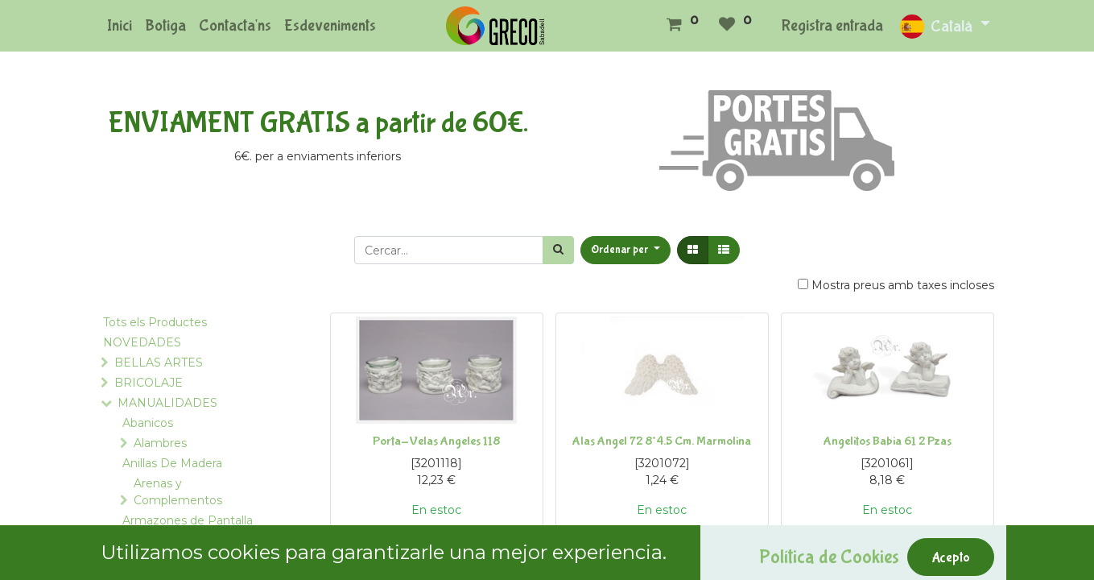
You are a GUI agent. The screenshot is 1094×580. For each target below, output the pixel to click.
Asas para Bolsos (168, 540)
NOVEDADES (142, 342)
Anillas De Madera (172, 463)
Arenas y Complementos (178, 492)
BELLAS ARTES (158, 362)
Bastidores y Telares (177, 560)
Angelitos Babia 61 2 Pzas (888, 441)
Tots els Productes (155, 322)
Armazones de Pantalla (187, 520)
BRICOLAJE (148, 382)
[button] (625, 250)
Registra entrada (832, 25)
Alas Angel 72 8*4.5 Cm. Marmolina (661, 441)
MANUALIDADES (167, 403)
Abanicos (147, 423)
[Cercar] (558, 250)
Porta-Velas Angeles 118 (436, 441)
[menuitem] (119, 25)
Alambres (160, 443)
